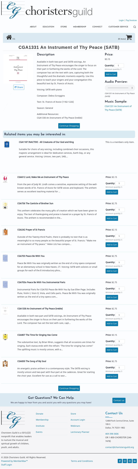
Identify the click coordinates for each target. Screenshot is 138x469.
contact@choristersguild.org (119, 447)
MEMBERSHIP (75, 27)
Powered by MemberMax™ (14, 461)
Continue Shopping (69, 126)
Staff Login (6, 465)
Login (121, 20)
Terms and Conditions (82, 461)
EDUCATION (41, 27)
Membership (42, 420)
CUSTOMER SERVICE (117, 27)
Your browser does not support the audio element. (120, 88)
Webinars (75, 426)
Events (39, 432)
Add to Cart (111, 74)
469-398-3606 (112, 434)
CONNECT (94, 27)
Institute (40, 426)
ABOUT (25, 27)
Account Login (78, 420)
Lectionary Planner (80, 432)
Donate (39, 414)
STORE (58, 27)
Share (19, 87)
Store (73, 414)
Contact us (119, 400)
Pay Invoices (131, 20)
